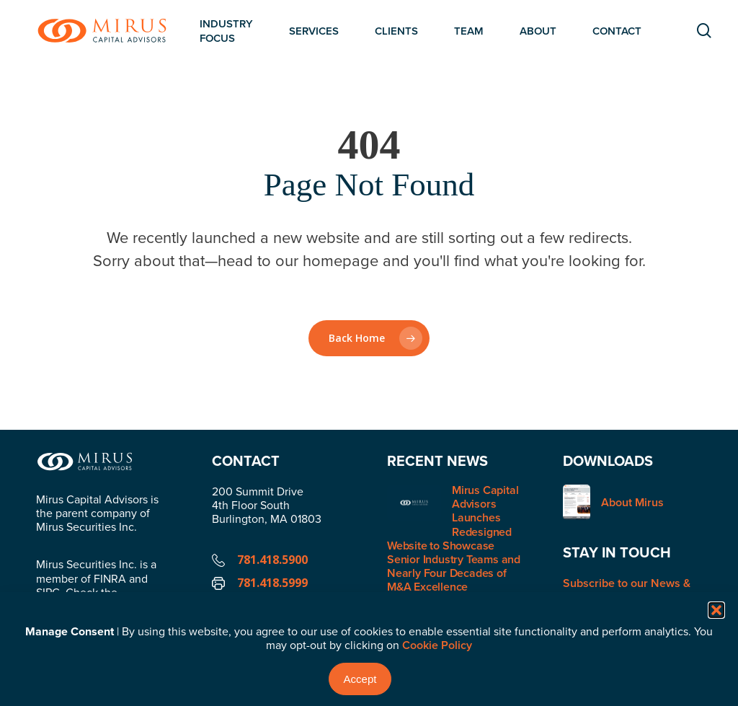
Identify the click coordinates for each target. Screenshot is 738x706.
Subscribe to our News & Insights (626, 590)
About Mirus (632, 502)
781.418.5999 (272, 583)
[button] (716, 610)
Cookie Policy (437, 645)
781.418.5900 (272, 560)
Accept (360, 679)
